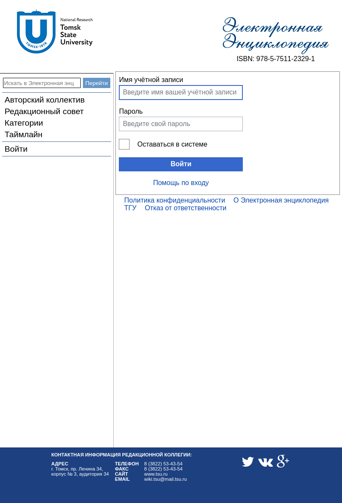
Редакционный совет (44, 111)
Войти (16, 148)
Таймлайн (24, 134)
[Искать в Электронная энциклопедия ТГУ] (42, 83)
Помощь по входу (181, 182)
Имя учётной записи (151, 79)
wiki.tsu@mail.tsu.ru (165, 479)
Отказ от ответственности (186, 208)
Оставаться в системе (172, 144)
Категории (24, 122)
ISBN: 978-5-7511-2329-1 (275, 58)
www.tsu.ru (156, 474)
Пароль (131, 111)
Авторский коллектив (45, 99)
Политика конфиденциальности (174, 200)
